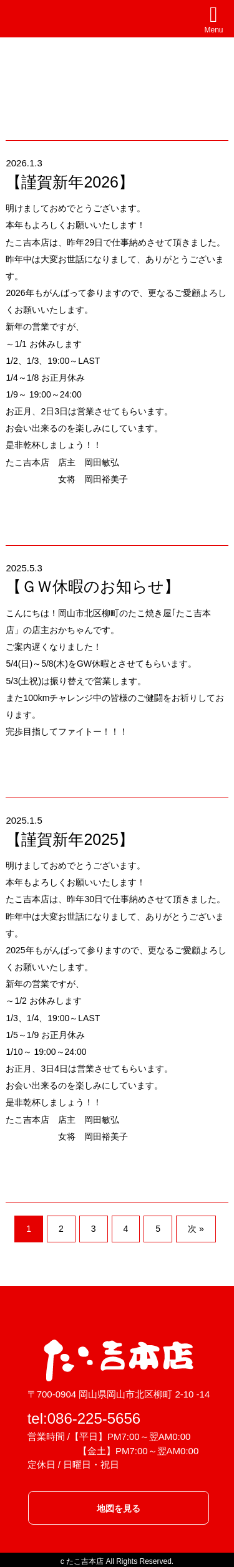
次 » (196, 1229)
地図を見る (118, 1508)
